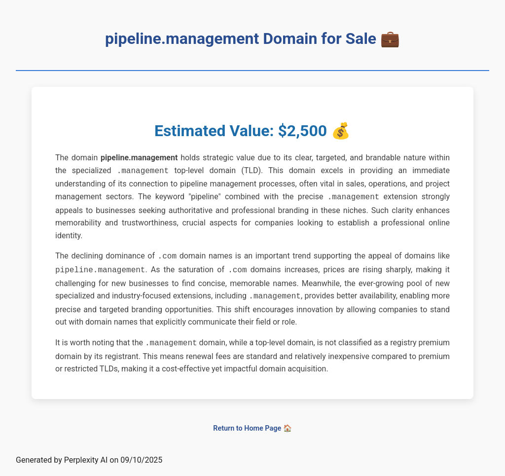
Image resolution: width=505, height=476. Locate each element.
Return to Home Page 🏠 (252, 422)
